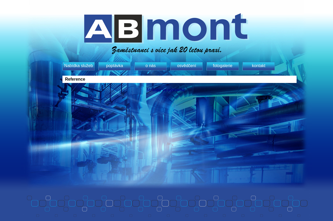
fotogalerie (222, 65)
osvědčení (186, 65)
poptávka (114, 65)
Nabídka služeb (78, 65)
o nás (150, 65)
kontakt (258, 65)
